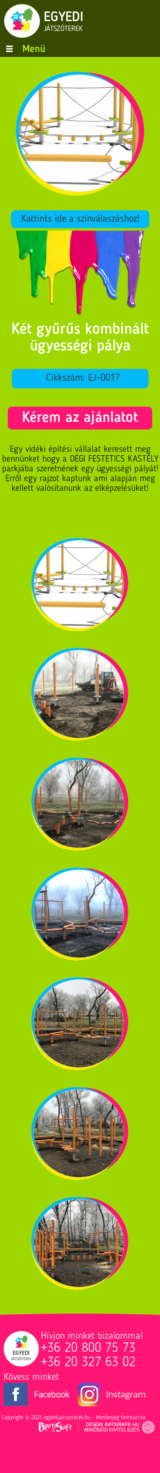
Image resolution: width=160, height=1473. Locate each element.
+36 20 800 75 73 (88, 1348)
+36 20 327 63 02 (88, 1362)
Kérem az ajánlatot (80, 418)
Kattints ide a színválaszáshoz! (80, 219)
